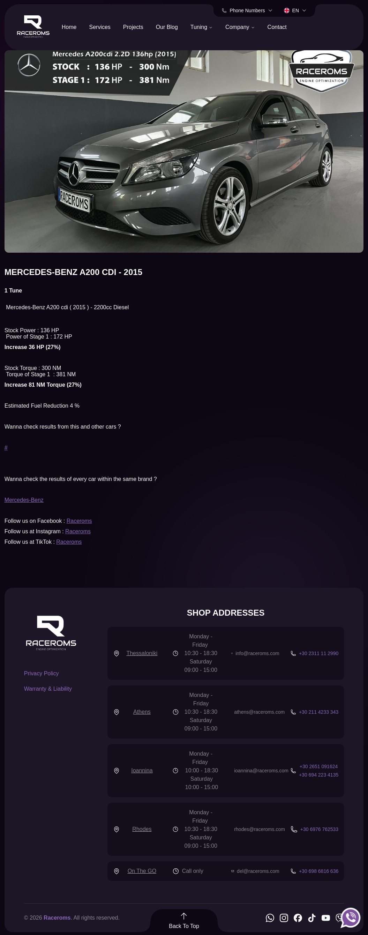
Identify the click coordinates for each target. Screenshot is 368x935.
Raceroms (79, 521)
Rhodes (141, 829)
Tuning (201, 27)
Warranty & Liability (48, 689)
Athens (142, 712)
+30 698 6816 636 (318, 871)
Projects (133, 27)
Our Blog (167, 27)
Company (240, 27)
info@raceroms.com (257, 653)
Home (69, 27)
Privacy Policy (41, 673)
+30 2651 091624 (319, 766)
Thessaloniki (141, 653)
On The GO (142, 871)
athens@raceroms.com (259, 712)
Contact (277, 27)
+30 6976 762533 (319, 829)
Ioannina (141, 770)
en (295, 10)
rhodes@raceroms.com (259, 829)
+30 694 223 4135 (318, 775)
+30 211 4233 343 (318, 712)
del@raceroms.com (258, 871)
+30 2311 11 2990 (318, 653)
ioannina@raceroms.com (261, 770)
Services (99, 27)
